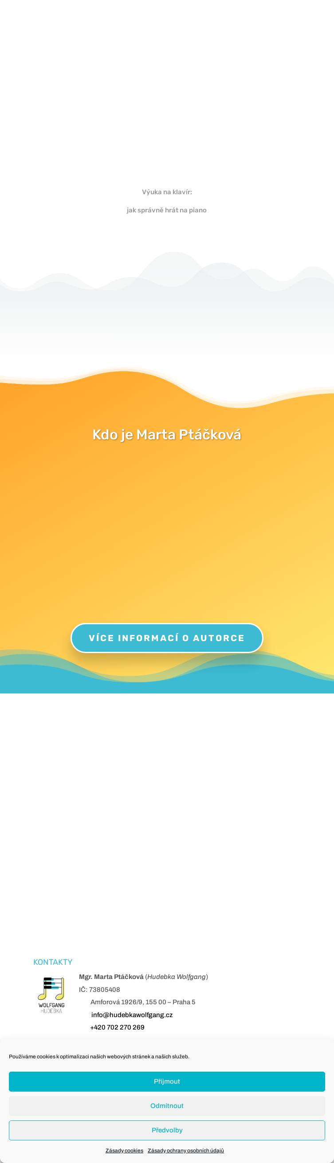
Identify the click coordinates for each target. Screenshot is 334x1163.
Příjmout (167, 1081)
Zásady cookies (124, 1150)
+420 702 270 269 (117, 1027)
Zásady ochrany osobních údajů (186, 1150)
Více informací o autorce (167, 638)
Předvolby (167, 1130)
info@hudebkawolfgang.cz (132, 1014)
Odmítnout (167, 1105)
